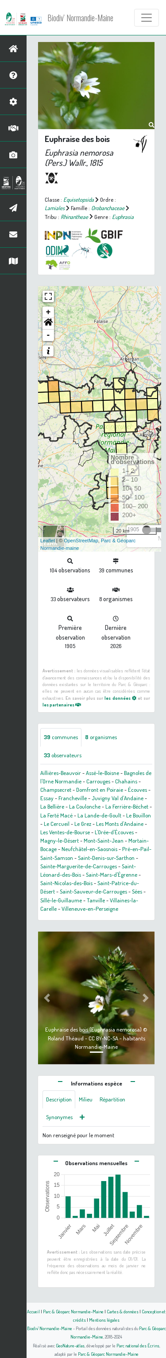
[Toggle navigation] (146, 18)
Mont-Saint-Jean (104, 840)
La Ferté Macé (56, 815)
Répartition (112, 1099)
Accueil (33, 1311)
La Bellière (52, 806)
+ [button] (48, 312)
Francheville (72, 798)
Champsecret (55, 789)
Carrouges (98, 781)
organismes (101, 736)
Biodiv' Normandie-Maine (80, 17)
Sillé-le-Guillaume (61, 900)
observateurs (62, 755)
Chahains (126, 781)
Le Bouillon (138, 815)
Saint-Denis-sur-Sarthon (106, 857)
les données (120, 698)
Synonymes (59, 1116)
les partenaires (61, 704)
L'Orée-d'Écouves (114, 832)
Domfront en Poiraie (99, 789)
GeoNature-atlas (70, 1345)
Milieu (86, 1099)
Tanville (96, 900)
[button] (48, 324)
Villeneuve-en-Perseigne (90, 908)
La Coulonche (84, 806)
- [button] (48, 335)
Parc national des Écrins (137, 1345)
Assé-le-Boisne (102, 772)
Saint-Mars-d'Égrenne (111, 874)
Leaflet (47, 540)
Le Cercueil (56, 823)
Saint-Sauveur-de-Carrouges (93, 891)
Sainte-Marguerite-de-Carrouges (78, 866)
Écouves (137, 789)
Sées (137, 891)
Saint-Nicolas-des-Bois (66, 882)
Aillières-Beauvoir (60, 772)
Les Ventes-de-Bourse (65, 832)
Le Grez (82, 823)
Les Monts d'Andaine (119, 823)
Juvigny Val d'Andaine (117, 798)
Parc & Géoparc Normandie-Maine (73, 1311)
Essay (47, 798)
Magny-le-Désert (59, 840)
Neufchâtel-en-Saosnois (89, 848)
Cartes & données (123, 1311)
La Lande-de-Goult (99, 815)
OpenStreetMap (81, 540)
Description (59, 1099)
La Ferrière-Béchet (126, 806)
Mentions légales (104, 1320)
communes (61, 736)
